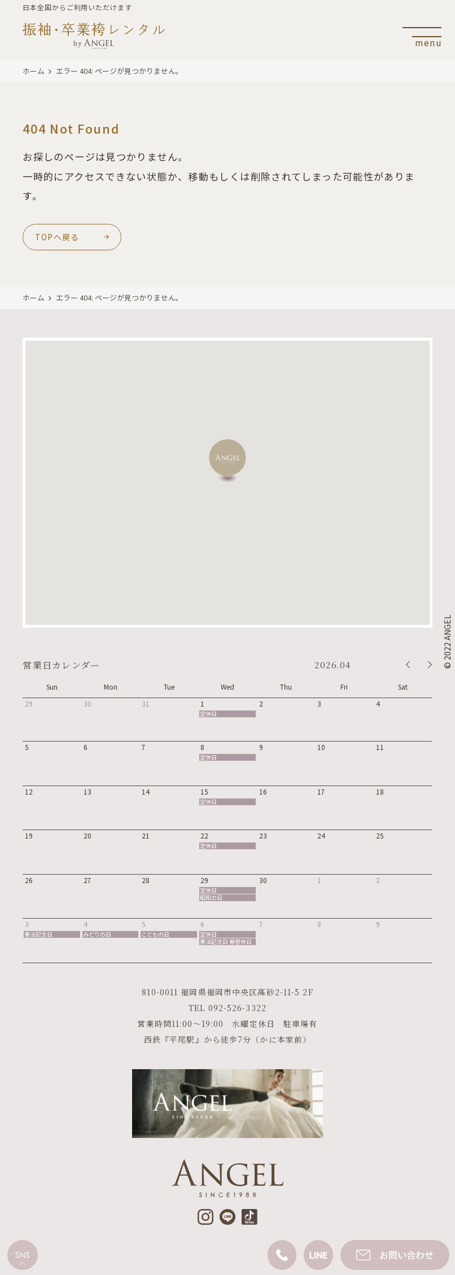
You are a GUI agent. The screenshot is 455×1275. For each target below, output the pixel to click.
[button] (227, 461)
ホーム (34, 70)
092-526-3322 (237, 1007)
